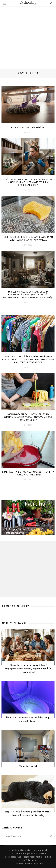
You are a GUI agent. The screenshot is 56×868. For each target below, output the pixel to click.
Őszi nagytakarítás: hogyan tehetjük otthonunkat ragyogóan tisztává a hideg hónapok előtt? (28, 417)
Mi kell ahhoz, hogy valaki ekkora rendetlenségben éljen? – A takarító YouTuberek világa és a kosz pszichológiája (28, 295)
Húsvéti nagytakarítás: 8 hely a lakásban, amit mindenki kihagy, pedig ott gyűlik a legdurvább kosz (28, 182)
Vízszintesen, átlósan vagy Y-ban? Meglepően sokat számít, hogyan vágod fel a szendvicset (28, 669)
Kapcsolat (38, 863)
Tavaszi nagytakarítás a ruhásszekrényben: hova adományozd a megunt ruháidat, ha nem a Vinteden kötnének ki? (28, 359)
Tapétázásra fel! (28, 766)
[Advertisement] (28, 36)
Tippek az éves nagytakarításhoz (28, 128)
